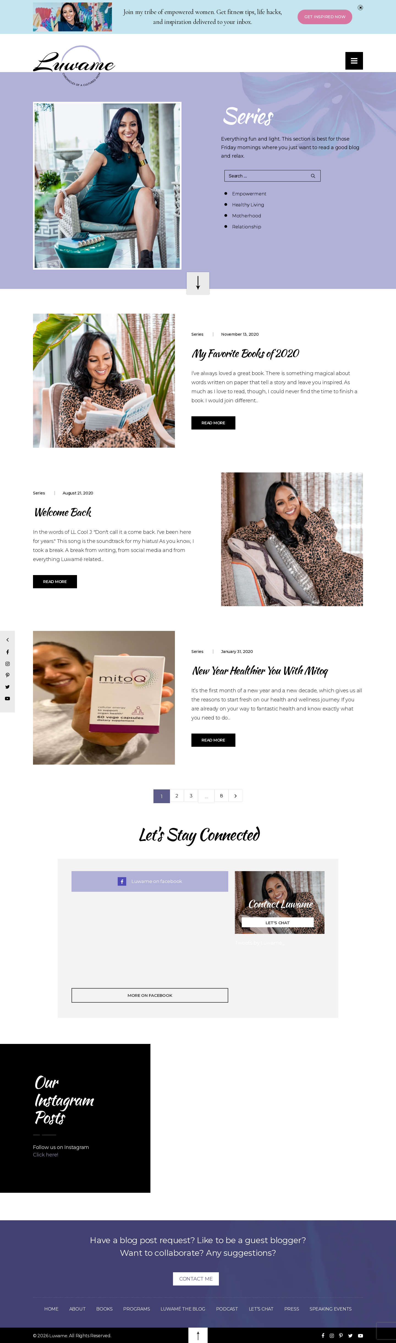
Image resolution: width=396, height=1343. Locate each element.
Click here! (45, 1155)
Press (295, 1309)
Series (197, 334)
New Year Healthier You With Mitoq (273, 669)
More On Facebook (150, 995)
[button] (353, 62)
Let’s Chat (263, 1309)
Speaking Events (335, 1309)
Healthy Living (319, 193)
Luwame (58, 1335)
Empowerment (249, 193)
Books (101, 1309)
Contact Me (196, 1279)
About (73, 1309)
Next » (239, 796)
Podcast (228, 1309)
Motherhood (246, 204)
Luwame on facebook (150, 881)
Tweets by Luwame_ (259, 943)
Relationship (317, 204)
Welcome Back (67, 511)
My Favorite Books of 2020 (256, 352)
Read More (213, 422)
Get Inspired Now (322, 17)
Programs (134, 1309)
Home (46, 1309)
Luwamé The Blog (182, 1309)
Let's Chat (278, 922)
